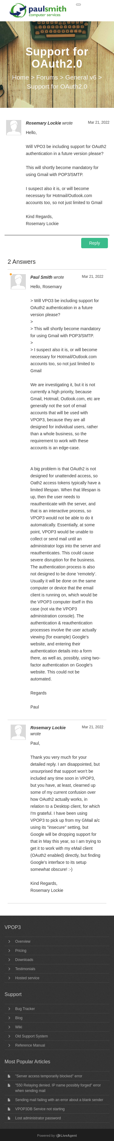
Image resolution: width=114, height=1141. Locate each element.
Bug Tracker (25, 1009)
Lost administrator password (38, 1118)
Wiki (18, 1027)
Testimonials (25, 969)
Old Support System (31, 1036)
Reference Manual (30, 1045)
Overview (22, 941)
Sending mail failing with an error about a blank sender (59, 1100)
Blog (18, 1018)
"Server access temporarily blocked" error (48, 1076)
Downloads (24, 960)
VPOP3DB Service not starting (40, 1109)
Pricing (20, 950)
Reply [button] (94, 243)
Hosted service (27, 978)
